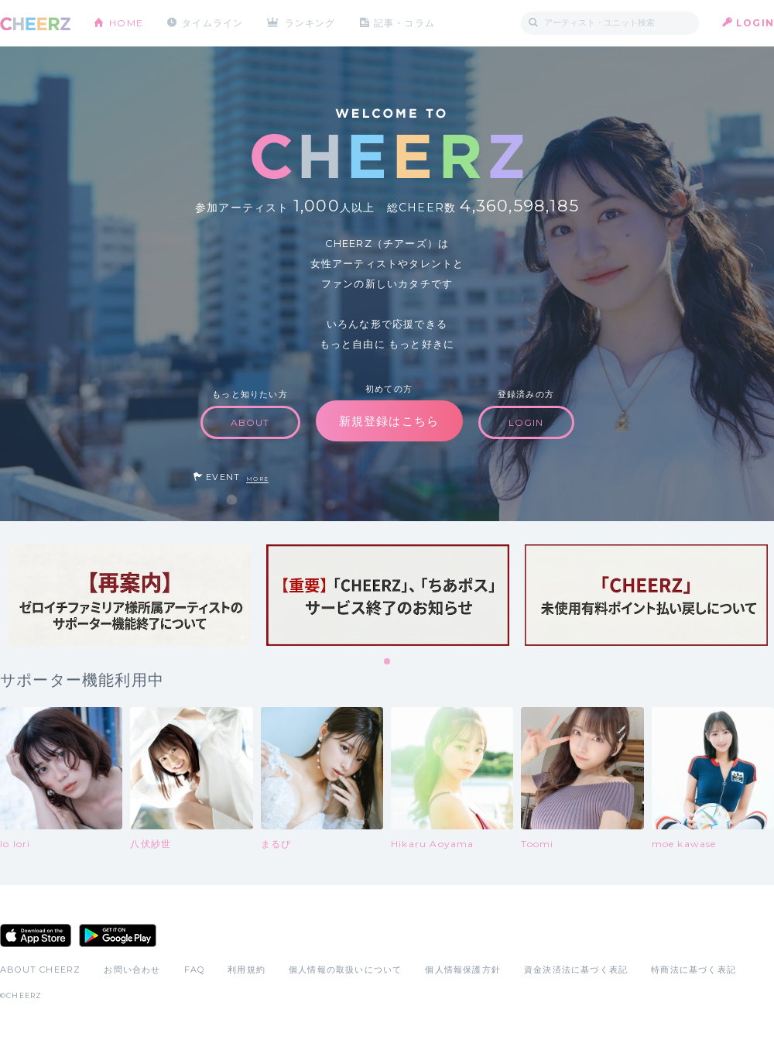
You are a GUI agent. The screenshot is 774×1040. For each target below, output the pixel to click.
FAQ (194, 969)
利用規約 (246, 969)
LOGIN (755, 23)
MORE (257, 478)
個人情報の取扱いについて (345, 969)
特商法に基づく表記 (693, 969)
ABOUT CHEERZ (40, 969)
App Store (35, 935)
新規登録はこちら (389, 421)
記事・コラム (404, 23)
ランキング (310, 23)
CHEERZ (35, 23)
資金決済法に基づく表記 (576, 969)
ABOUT (250, 422)
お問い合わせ (132, 969)
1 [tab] (388, 662)
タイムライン (212, 23)
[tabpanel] (129, 595)
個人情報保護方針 (463, 969)
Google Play (117, 935)
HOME (126, 23)
